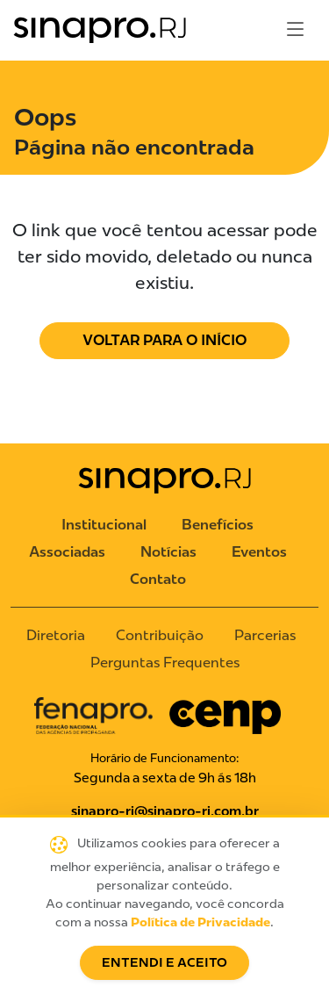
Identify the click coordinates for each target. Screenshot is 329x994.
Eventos (259, 552)
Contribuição (160, 635)
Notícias (168, 552)
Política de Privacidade (200, 922)
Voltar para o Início (164, 340)
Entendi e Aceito (164, 962)
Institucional (104, 524)
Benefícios (218, 524)
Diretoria (55, 635)
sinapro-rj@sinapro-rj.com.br (165, 811)
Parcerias (265, 635)
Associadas (67, 552)
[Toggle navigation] (295, 30)
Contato (158, 579)
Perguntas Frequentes (165, 662)
